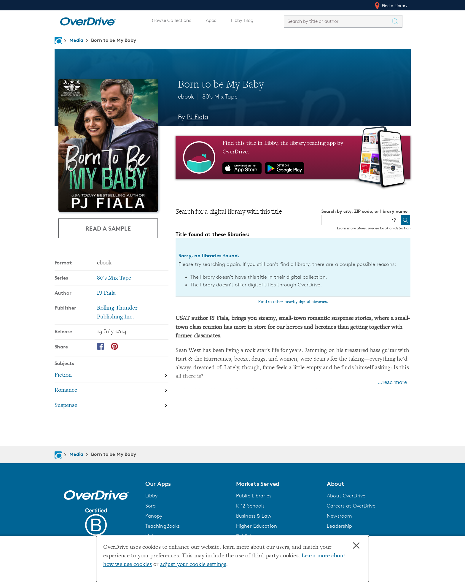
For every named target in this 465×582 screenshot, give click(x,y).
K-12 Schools (250, 506)
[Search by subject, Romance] (111, 390)
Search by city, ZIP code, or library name (364, 211)
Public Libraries (253, 496)
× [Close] (356, 545)
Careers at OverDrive (351, 506)
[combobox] (337, 21)
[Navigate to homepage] (58, 40)
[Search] (405, 220)
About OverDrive (346, 496)
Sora (150, 506)
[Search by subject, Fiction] (111, 375)
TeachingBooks (162, 526)
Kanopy (154, 516)
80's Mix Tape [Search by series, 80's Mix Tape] (114, 278)
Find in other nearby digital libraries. (293, 301)
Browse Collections (170, 20)
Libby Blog (242, 20)
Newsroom (339, 516)
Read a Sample (108, 228)
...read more (392, 383)
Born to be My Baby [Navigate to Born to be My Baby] (113, 40)
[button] (187, 483)
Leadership (339, 526)
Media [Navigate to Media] (76, 40)
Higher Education (256, 526)
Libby (151, 496)
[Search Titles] (396, 21)
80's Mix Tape (220, 96)
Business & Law (253, 516)
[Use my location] (394, 220)
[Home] (87, 20)
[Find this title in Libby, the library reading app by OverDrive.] (293, 157)
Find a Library (391, 5)
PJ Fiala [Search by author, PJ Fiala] (197, 116)
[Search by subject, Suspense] (111, 405)
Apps (211, 20)
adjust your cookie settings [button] (193, 564)
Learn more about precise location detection (373, 228)
